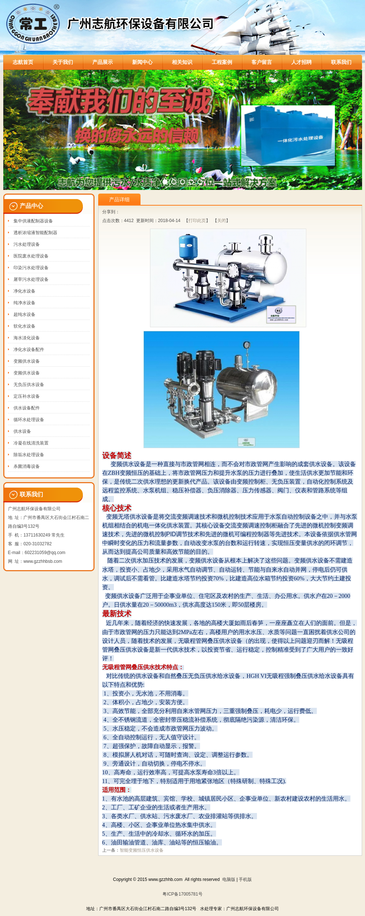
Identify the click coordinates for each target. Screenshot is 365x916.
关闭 (221, 220)
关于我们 (63, 62)
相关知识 (182, 62)
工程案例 (222, 62)
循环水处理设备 (29, 419)
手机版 (245, 879)
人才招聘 (301, 62)
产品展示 (102, 62)
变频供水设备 (27, 361)
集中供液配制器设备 (33, 221)
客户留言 (261, 62)
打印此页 (197, 220)
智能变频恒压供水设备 (142, 850)
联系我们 (341, 62)
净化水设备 (24, 291)
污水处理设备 (27, 244)
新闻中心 (142, 62)
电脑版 (228, 879)
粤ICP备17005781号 (182, 894)
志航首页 (23, 62)
